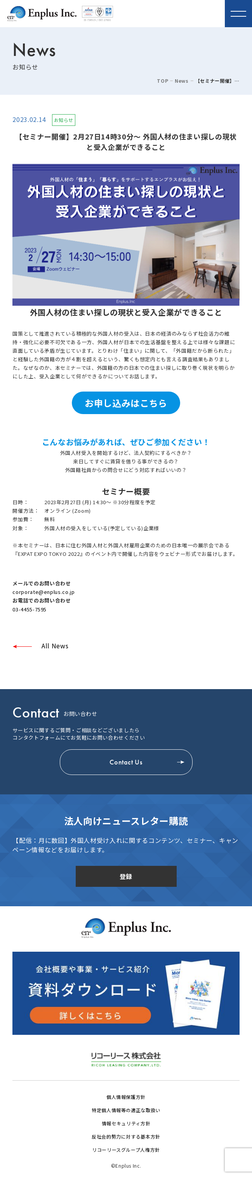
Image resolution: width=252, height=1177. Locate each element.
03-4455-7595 (29, 609)
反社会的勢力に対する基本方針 (126, 1136)
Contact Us (125, 762)
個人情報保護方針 (126, 1096)
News (182, 80)
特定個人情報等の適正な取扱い (126, 1110)
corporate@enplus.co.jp (43, 591)
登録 (126, 876)
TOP (162, 80)
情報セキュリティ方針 (126, 1123)
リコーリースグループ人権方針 (126, 1149)
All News (54, 645)
